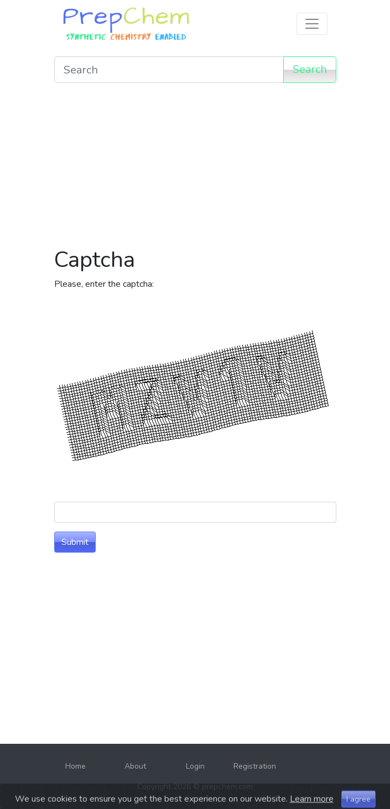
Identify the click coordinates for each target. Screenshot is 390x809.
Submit (75, 542)
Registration (254, 766)
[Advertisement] (195, 169)
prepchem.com (227, 786)
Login (195, 766)
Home (75, 766)
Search (310, 69)
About (135, 766)
